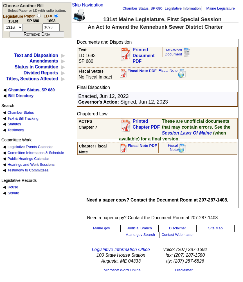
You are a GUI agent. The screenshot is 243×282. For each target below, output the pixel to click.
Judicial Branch (139, 228)
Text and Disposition (36, 55)
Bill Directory (20, 95)
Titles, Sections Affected (32, 78)
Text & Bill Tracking (23, 118)
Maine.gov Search (140, 234)
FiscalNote (173, 147)
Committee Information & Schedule (36, 153)
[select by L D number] (56, 15)
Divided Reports (41, 72)
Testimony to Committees (28, 170)
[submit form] (37, 34)
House (13, 187)
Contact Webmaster (177, 234)
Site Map (215, 228)
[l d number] (51, 27)
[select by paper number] (39, 15)
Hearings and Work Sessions (31, 164)
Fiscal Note (167, 70)
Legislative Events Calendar (30, 147)
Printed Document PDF (143, 54)
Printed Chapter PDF (146, 124)
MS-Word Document (173, 52)
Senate (13, 193)
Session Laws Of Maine (187, 133)
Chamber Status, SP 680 (142, 8)
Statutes (14, 124)
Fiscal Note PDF (142, 71)
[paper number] (32, 27)
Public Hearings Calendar (28, 158)
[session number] (13, 27)
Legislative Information (183, 8)
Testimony (16, 130)
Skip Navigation (87, 5)
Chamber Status (21, 112)
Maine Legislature (220, 8)
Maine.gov (101, 228)
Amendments (44, 61)
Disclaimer (177, 228)
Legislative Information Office (121, 249)
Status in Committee (36, 66)
